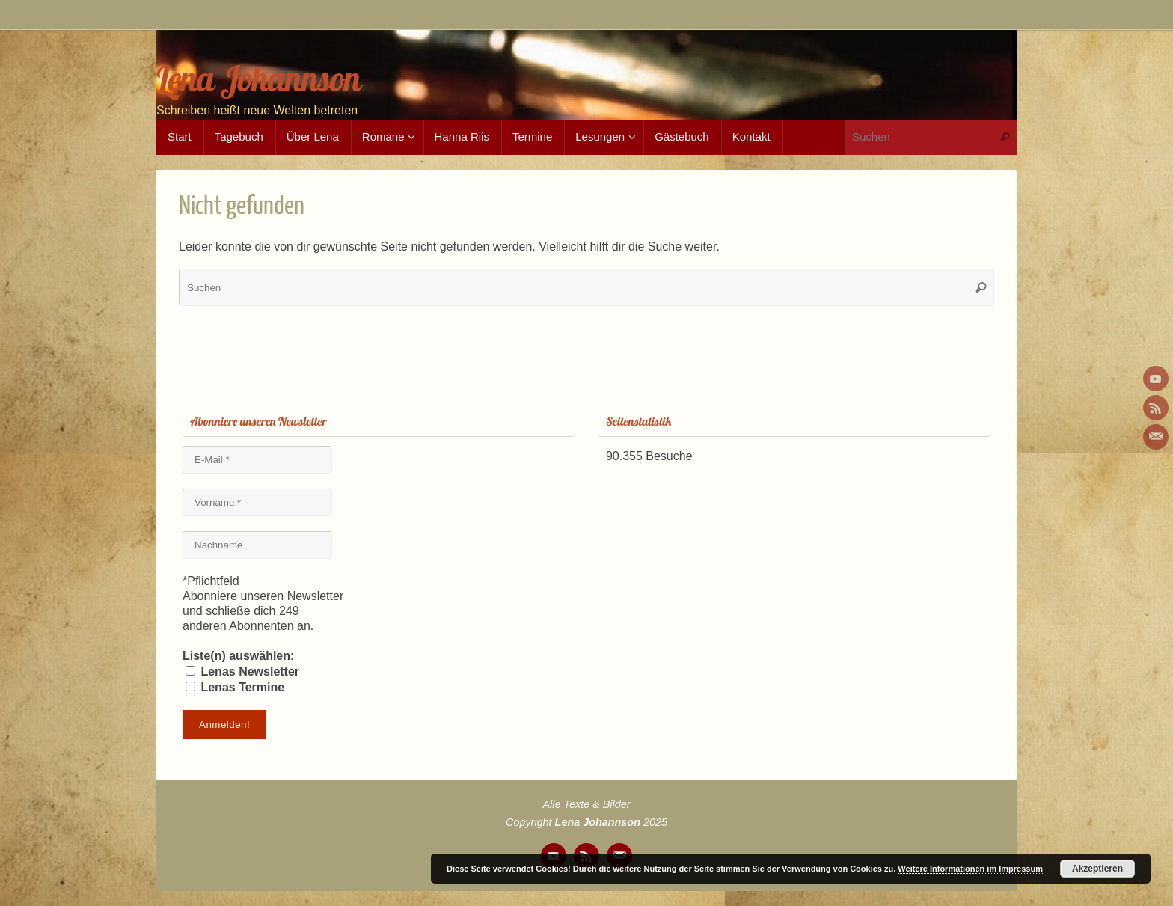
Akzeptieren (1097, 868)
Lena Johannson (258, 79)
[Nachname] (257, 545)
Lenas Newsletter (242, 671)
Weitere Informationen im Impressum (970, 868)
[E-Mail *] (257, 460)
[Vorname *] (257, 502)
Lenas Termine (235, 687)
